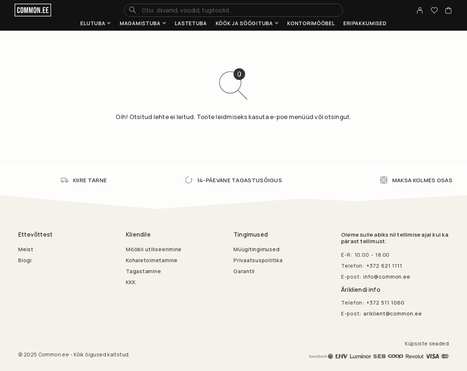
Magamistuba (140, 23)
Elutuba (92, 23)
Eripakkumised (364, 23)
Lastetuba (191, 23)
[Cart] (448, 11)
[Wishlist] (434, 11)
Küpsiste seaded (427, 343)
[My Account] (420, 10)
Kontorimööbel (311, 23)
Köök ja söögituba (244, 23)
